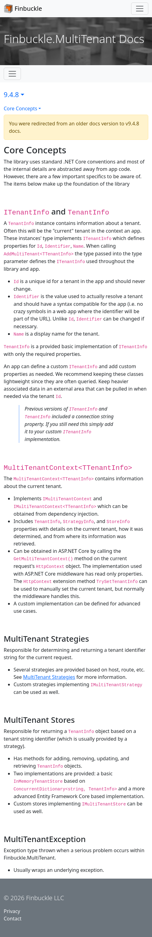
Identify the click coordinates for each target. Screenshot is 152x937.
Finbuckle (23, 8)
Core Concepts (20, 108)
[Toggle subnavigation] (12, 74)
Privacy (12, 911)
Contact (13, 918)
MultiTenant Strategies (49, 677)
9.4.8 (11, 94)
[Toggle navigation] (139, 8)
